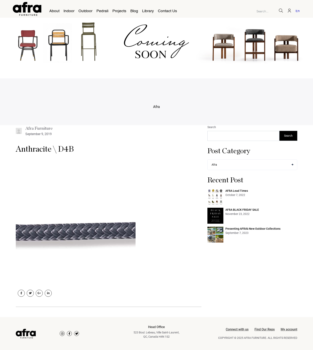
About (54, 11)
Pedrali (102, 11)
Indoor (68, 11)
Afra (156, 107)
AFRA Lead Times (236, 190)
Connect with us (237, 329)
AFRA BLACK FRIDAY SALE (242, 209)
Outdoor (85, 11)
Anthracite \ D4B (45, 149)
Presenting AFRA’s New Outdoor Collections (252, 228)
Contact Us (167, 11)
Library (148, 11)
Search (211, 127)
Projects (119, 11)
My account (289, 329)
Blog (134, 11)
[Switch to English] (296, 11)
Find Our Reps (265, 329)
